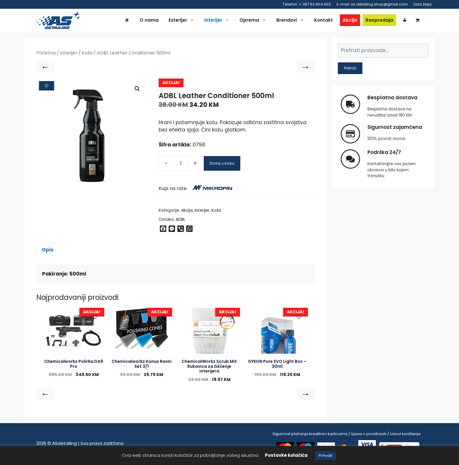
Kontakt (323, 21)
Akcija (350, 21)
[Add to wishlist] (46, 87)
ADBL (180, 221)
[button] (137, 90)
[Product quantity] (180, 165)
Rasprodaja (379, 21)
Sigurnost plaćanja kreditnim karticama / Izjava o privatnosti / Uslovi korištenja (347, 435)
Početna (46, 55)
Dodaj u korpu (222, 164)
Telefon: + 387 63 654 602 (307, 4)
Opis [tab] (48, 251)
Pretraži (350, 69)
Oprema (254, 21)
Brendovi (291, 21)
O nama (149, 21)
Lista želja (422, 4)
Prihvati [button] (325, 455)
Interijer (218, 21)
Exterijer (183, 21)
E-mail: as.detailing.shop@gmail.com (372, 4)
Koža (87, 55)
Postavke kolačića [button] (286, 455)
